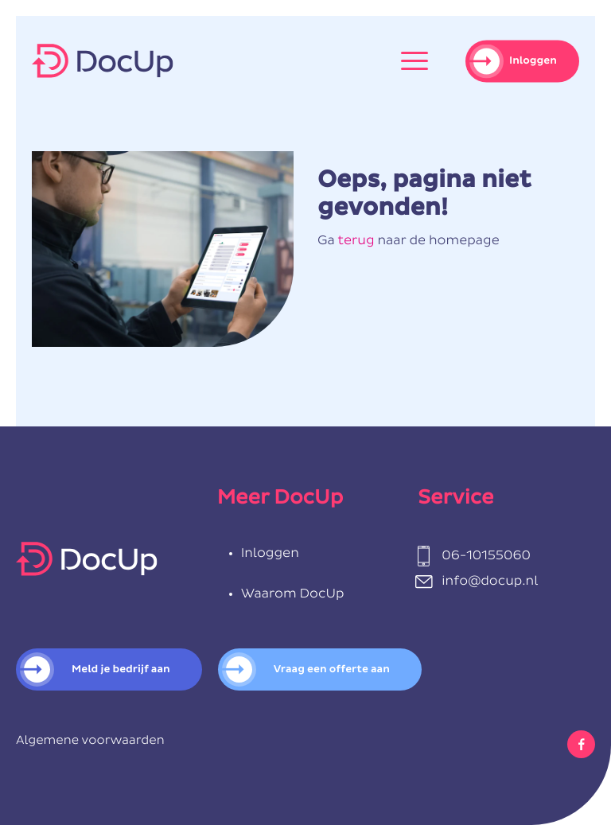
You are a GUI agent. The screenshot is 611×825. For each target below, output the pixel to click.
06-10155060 (486, 556)
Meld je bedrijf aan (121, 669)
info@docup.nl (490, 581)
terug (355, 241)
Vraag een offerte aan (332, 669)
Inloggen (533, 61)
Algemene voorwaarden (90, 741)
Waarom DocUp (292, 594)
